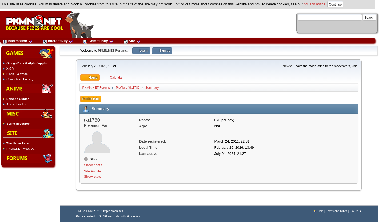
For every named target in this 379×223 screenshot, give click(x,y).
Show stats (92, 177)
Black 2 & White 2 (18, 73)
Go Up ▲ (356, 211)
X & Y (10, 68)
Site (132, 41)
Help (320, 211)
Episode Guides (17, 98)
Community (98, 41)
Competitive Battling (19, 79)
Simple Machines (112, 211)
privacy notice (315, 4)
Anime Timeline (16, 104)
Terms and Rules (336, 211)
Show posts (93, 165)
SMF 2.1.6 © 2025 (88, 211)
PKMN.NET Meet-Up (20, 148)
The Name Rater (17, 143)
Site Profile (92, 171)
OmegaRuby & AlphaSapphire (27, 63)
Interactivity (58, 41)
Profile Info (90, 99)
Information (17, 41)
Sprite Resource (18, 123)
